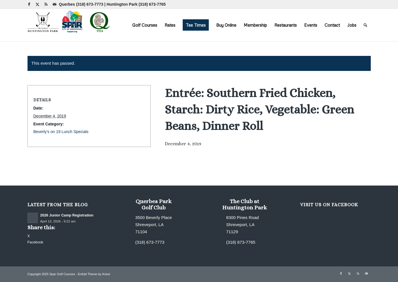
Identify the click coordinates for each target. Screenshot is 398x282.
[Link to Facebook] (29, 4)
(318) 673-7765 (152, 4)
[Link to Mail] (54, 4)
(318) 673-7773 (89, 4)
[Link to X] (37, 4)
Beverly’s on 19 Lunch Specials (61, 131)
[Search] (365, 25)
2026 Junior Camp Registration (67, 215)
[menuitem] (145, 25)
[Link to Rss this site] (46, 4)
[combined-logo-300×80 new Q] (70, 25)
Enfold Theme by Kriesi (94, 274)
